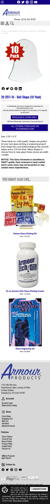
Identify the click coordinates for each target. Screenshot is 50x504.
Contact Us (6, 448)
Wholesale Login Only (24, 117)
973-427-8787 (18, 393)
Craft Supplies (12, 31)
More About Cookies (20, 501)
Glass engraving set (25, 348)
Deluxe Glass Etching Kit (25, 233)
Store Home (6, 416)
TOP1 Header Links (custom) (2, 2)
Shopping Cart (7, 418)
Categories (2, 23)
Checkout (5, 423)
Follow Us (3, 88)
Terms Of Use (7, 439)
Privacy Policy (7, 444)
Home (3, 31)
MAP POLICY (6, 458)
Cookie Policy (7, 446)
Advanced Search (8, 426)
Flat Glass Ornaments (28, 31)
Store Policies (7, 436)
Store (3, 412)
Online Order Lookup (9, 405)
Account (3, 399)
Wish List (5, 421)
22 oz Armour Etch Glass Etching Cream (25, 291)
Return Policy (7, 441)
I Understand (38, 489)
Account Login (7, 403)
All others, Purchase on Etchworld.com (25, 127)
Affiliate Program (8, 456)
